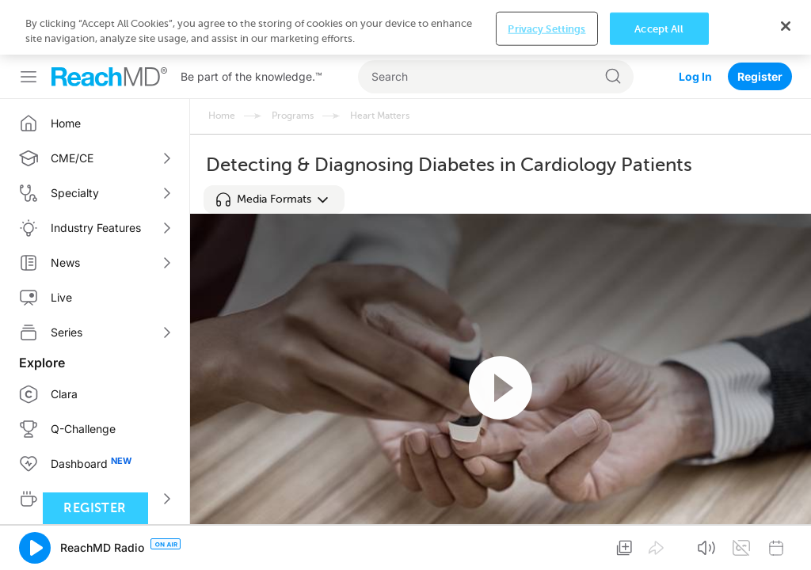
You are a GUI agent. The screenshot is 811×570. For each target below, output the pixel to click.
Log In (695, 21)
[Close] (785, 542)
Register (759, 21)
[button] (274, 199)
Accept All (658, 545)
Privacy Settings (546, 545)
